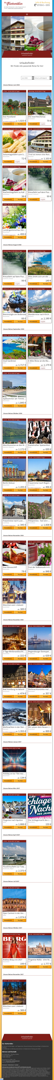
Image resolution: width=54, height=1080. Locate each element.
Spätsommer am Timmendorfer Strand (14, 398)
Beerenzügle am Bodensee (14, 314)
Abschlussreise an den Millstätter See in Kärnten (14, 445)
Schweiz (30, 194)
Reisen (9, 59)
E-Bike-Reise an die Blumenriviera (39, 361)
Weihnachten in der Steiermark (14, 727)
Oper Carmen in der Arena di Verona (14, 913)
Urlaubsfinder (15, 59)
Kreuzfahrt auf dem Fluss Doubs (39, 192)
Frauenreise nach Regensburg (39, 483)
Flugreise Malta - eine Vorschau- (39, 959)
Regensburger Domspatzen (39, 651)
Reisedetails (8, 124)
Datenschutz (11, 1064)
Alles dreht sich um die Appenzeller (39, 276)
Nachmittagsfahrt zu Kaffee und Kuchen (14, 192)
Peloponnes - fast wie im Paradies (39, 520)
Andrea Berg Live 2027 (12, 959)
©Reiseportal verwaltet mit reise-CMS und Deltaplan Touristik (16, 1067)
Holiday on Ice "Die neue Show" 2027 (14, 773)
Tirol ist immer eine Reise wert (39, 154)
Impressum (4, 1064)
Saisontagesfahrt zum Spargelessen (14, 154)
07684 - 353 (43, 5)
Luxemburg (6, 522)
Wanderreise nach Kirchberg (39, 314)
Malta (29, 961)
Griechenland (31, 522)
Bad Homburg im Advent (13, 689)
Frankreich (35, 194)
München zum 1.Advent (13, 605)
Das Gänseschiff (10, 567)
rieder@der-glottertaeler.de (15, 8)
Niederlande (6, 868)
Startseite (4, 59)
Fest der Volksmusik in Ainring (39, 567)
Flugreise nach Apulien (13, 820)
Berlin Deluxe (9, 483)
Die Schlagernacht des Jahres (39, 820)
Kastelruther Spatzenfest (39, 445)
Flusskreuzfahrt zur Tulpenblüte (14, 866)
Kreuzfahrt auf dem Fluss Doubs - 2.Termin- (14, 276)
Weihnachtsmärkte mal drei (39, 689)
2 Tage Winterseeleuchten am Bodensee (14, 651)
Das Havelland (9, 116)
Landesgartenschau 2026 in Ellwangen (14, 230)
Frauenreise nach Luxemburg (14, 520)
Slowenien (11, 447)
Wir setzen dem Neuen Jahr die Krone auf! (39, 727)
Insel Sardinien (9, 361)
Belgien (12, 868)
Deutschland (6, 118)
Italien (4, 363)
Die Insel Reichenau (37, 116)
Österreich (31, 156)
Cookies (16, 1064)
